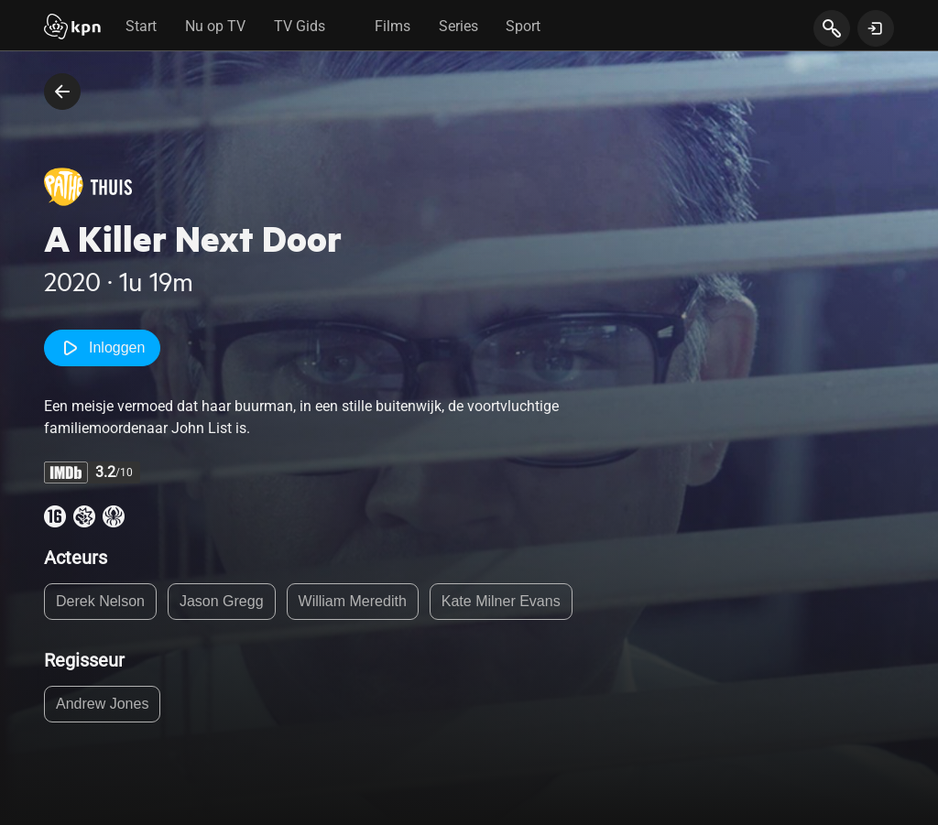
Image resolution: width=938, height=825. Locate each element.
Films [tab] (392, 26)
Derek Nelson (100, 601)
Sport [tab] (523, 26)
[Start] (72, 28)
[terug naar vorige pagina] (62, 91)
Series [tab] (458, 26)
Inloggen (102, 348)
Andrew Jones (102, 703)
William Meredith (353, 601)
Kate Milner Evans (501, 601)
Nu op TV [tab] (215, 26)
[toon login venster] (875, 28)
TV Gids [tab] (299, 26)
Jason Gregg (222, 601)
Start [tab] (141, 26)
